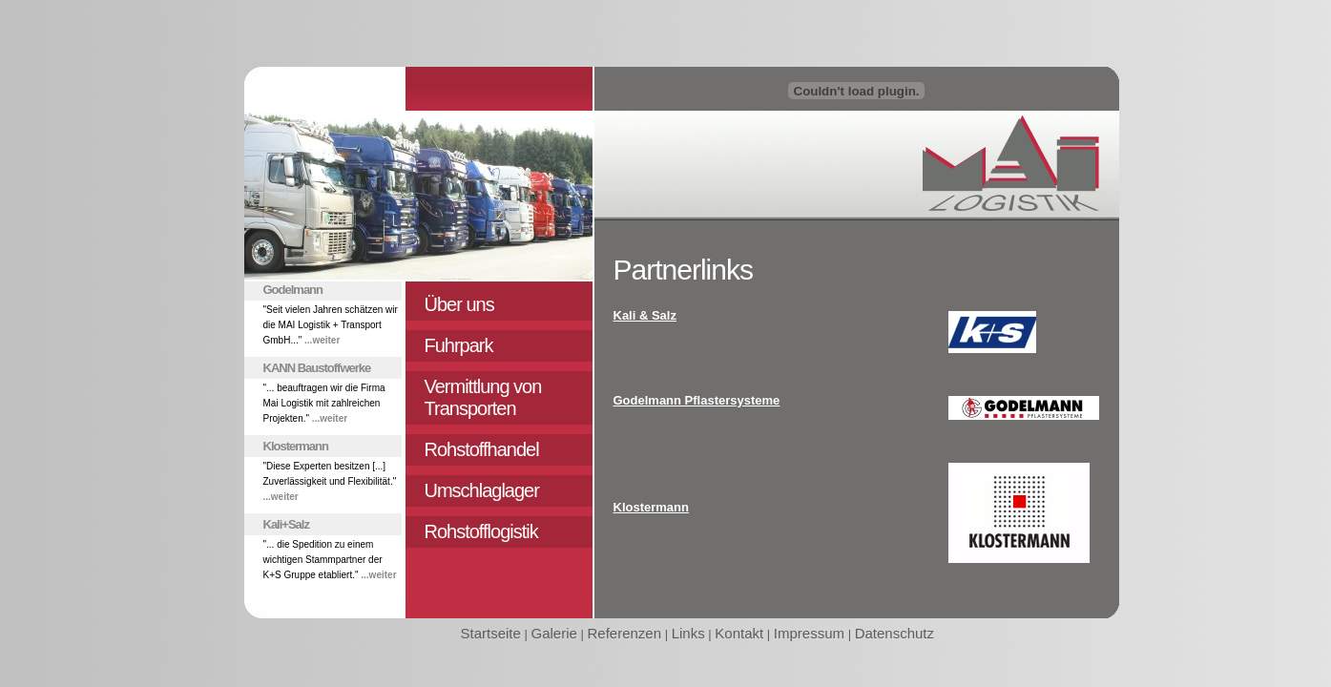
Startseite (491, 633)
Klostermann (651, 507)
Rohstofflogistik (481, 531)
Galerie (554, 633)
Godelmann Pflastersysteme (697, 400)
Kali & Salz (645, 315)
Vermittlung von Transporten (483, 397)
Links (688, 633)
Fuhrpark (459, 345)
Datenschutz (894, 633)
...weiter (322, 340)
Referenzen (624, 633)
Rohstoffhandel (482, 449)
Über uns (459, 304)
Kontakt (739, 633)
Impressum (809, 633)
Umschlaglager (482, 490)
